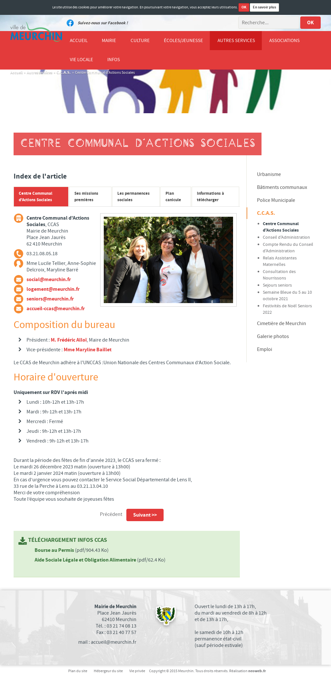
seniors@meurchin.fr (50, 299)
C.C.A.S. (64, 73)
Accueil (16, 73)
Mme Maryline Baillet (88, 350)
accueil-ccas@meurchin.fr (56, 308)
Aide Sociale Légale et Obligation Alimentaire (86, 560)
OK (243, 7)
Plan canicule (173, 197)
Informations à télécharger (210, 197)
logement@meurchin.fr (53, 289)
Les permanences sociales (133, 197)
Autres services (39, 73)
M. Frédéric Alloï (69, 340)
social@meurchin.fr (49, 279)
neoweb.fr (257, 671)
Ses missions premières (86, 197)
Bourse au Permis (55, 550)
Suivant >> (145, 515)
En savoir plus (264, 7)
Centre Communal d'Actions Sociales (35, 197)
